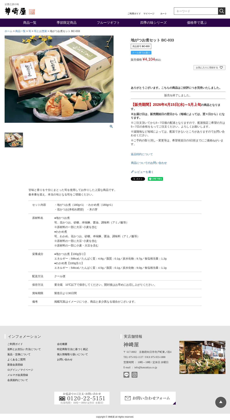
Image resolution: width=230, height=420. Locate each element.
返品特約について (142, 154)
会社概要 (62, 344)
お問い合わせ (64, 359)
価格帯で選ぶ (197, 22)
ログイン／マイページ (20, 369)
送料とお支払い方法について (24, 349)
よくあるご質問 (16, 359)
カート (163, 13)
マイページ (148, 13)
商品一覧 (29, 22)
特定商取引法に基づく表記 (72, 349)
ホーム (8, 31)
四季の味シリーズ (153, 22)
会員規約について (17, 380)
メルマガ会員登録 (17, 375)
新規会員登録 (15, 364)
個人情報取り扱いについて (72, 354)
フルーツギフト (108, 22)
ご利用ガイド (134, 13)
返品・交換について (19, 354)
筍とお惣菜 (40, 31)
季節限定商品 (67, 22)
